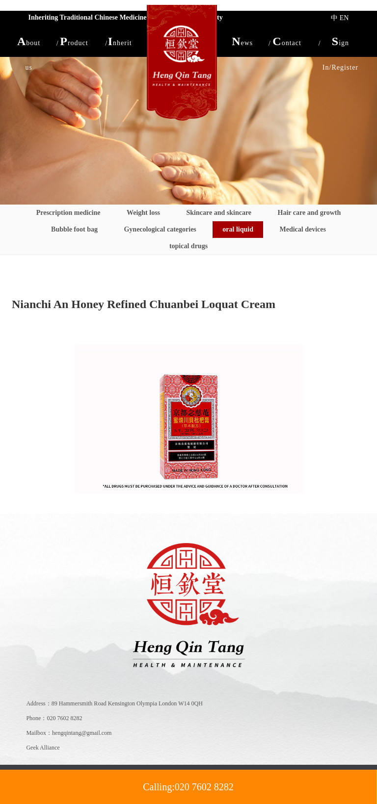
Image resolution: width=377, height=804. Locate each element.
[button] (28, 41)
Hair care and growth (309, 212)
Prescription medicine (68, 212)
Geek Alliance (42, 747)
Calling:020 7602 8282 (188, 786)
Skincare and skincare (219, 212)
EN (344, 18)
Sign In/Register (340, 44)
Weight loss (143, 212)
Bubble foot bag (74, 229)
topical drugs (188, 246)
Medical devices (302, 229)
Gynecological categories (160, 229)
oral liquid (237, 229)
